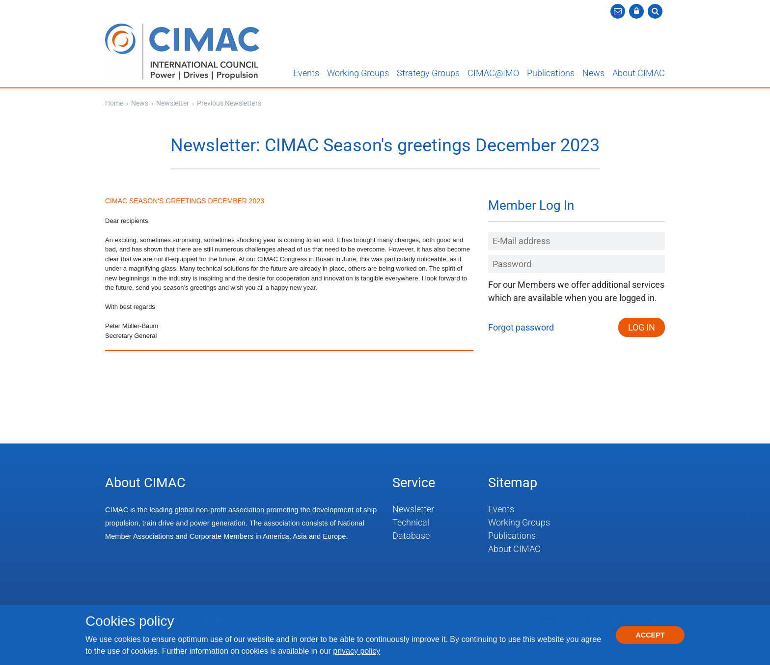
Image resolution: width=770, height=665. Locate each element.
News (593, 73)
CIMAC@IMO (493, 73)
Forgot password (521, 327)
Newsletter (173, 103)
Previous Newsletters (229, 103)
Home (114, 103)
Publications (551, 73)
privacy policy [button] (356, 651)
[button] (636, 11)
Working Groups (358, 73)
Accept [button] (649, 635)
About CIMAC (638, 73)
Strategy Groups (428, 73)
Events (306, 73)
